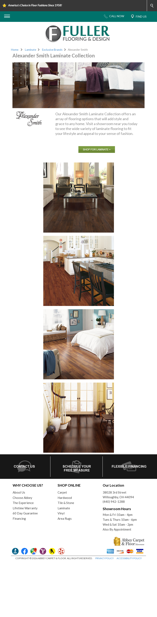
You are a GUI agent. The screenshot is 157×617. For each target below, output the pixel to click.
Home (14, 49)
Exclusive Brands (52, 49)
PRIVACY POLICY (104, 558)
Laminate (30, 49)
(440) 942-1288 (114, 501)
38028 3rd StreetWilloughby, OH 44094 (118, 494)
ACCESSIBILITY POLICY (129, 558)
